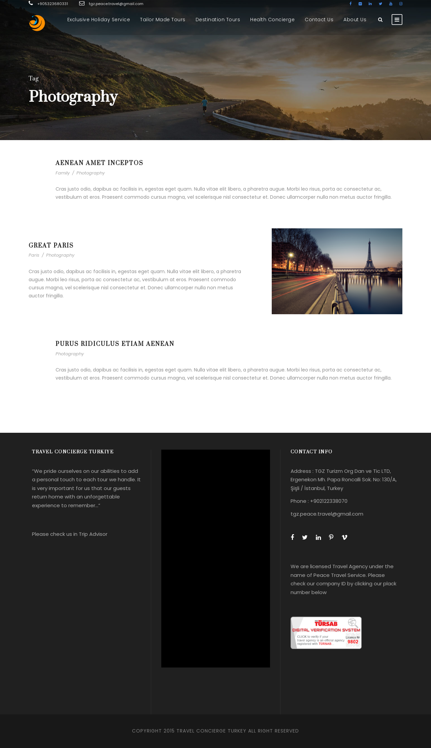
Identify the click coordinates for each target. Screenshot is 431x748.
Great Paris (51, 246)
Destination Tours (218, 19)
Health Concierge (272, 19)
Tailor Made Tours (163, 19)
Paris (34, 255)
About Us (354, 19)
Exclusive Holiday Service (98, 19)
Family (63, 173)
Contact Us (319, 19)
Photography (90, 173)
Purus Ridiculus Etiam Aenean (115, 344)
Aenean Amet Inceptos (99, 163)
